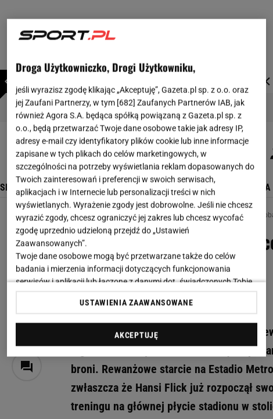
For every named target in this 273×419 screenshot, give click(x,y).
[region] (137, 188)
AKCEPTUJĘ (136, 334)
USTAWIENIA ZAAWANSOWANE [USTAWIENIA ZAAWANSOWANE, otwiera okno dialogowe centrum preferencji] (136, 302)
